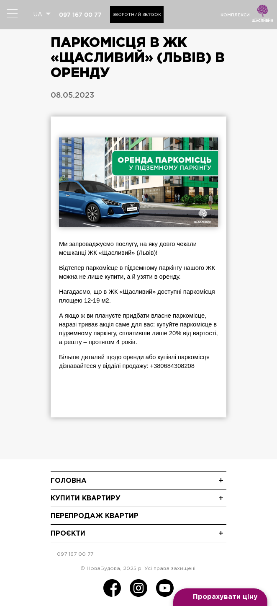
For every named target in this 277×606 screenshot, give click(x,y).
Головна (69, 481)
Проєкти (68, 534)
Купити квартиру (86, 498)
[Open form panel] (220, 597)
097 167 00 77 (80, 14)
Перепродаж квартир (94, 516)
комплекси (235, 15)
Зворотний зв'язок (137, 15)
